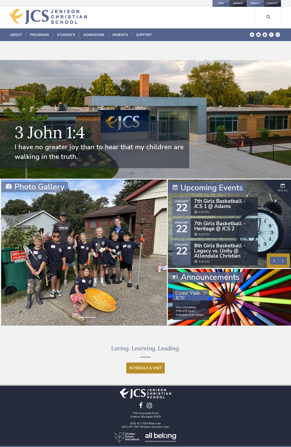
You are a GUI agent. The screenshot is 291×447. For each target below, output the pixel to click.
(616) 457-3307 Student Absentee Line (145, 410)
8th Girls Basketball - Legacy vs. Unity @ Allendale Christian (220, 231)
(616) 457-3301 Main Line (145, 407)
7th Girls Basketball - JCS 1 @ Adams (220, 184)
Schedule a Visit (145, 351)
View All (282, 168)
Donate (218, 3)
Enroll (243, 3)
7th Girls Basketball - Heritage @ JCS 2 (220, 207)
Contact (268, 3)
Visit (192, 3)
